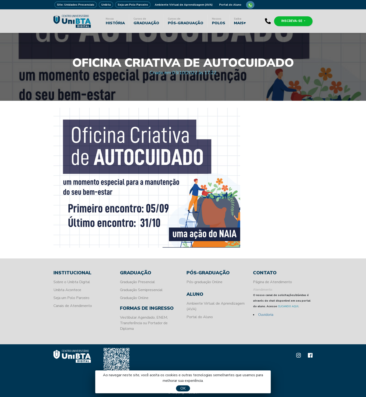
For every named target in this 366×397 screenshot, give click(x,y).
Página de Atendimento (272, 282)
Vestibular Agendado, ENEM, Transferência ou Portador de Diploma (144, 323)
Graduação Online (134, 297)
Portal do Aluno (230, 5)
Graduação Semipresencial (141, 290)
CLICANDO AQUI (288, 306)
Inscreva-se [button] (292, 21)
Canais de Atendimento (72, 305)
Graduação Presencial (137, 282)
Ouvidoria (265, 314)
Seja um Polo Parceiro (133, 5)
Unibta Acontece (67, 290)
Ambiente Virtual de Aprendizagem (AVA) (184, 5)
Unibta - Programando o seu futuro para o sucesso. (72, 21)
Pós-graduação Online (204, 282)
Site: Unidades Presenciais (75, 5)
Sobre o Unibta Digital (71, 282)
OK (183, 388)
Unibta (106, 5)
